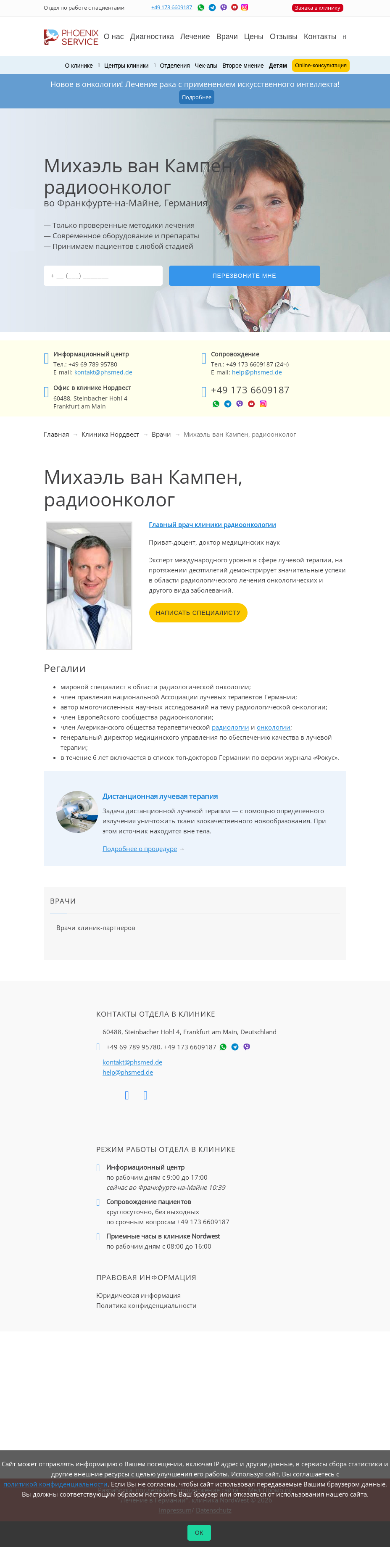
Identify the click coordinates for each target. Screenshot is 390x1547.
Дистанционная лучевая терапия (160, 796)
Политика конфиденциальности (146, 1305)
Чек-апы (206, 65)
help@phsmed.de (257, 372)
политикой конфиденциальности (55, 1484)
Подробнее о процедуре (140, 848)
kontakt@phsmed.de (103, 372)
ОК (199, 1532)
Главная (56, 434)
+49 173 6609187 (171, 7)
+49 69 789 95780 (133, 1047)
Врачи (161, 434)
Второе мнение (243, 65)
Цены (254, 36)
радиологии (230, 727)
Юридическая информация (138, 1295)
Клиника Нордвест (110, 434)
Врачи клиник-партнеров (95, 927)
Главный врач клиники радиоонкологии (212, 524)
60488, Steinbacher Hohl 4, (190, 1032)
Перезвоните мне (245, 275)
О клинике (79, 65)
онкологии (273, 727)
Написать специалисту (198, 612)
